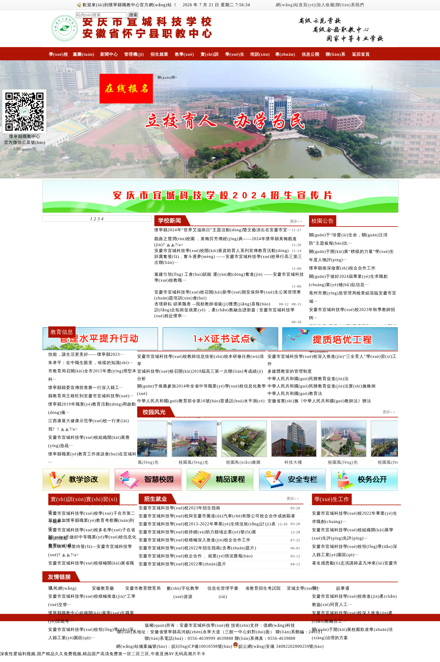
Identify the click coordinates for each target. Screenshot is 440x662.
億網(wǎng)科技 (279, 625)
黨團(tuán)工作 (84, 56)
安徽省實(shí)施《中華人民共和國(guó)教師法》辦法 (320, 401)
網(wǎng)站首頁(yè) (296, 5)
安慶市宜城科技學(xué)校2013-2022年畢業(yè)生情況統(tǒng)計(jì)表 (207, 524)
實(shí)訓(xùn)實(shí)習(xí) (209, 56)
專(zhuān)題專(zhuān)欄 (285, 56)
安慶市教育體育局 (143, 588)
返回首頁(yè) (361, 56)
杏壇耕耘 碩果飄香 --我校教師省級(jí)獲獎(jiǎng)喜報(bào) (212, 304)
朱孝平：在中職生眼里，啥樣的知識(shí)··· (90, 362)
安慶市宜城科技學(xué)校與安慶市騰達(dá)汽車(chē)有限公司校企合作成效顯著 (217, 516)
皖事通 (343, 588)
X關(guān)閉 (24, 149)
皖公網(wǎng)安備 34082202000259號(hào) (278, 646)
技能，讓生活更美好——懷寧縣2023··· (86, 354)
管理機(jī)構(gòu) (134, 56)
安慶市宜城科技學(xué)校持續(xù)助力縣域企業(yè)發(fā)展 (198, 532)
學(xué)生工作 (234, 56)
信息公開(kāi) (310, 56)
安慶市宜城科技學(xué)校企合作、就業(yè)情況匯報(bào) (196, 556)
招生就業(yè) (159, 56)
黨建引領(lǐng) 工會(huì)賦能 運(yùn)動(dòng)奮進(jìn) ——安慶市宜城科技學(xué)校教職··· (229, 277)
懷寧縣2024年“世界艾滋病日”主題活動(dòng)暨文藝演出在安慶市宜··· (223, 230)
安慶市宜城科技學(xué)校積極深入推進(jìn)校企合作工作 (195, 540)
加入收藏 (326, 5)
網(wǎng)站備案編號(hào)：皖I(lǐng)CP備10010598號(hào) (174, 646)
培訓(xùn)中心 (260, 56)
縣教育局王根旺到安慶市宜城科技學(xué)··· (91, 396)
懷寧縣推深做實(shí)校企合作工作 (342, 268)
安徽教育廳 (103, 588)
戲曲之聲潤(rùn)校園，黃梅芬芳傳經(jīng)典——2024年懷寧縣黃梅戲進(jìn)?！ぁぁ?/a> (228, 242)
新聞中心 (109, 54)
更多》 (129, 497)
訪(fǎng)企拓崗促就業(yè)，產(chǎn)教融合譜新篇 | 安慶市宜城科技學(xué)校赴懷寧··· (224, 313)
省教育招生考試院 (263, 588)
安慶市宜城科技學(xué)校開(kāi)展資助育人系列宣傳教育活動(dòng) (221, 250)
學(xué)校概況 (58, 56)
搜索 (133, 15)
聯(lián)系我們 (350, 5)
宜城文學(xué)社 (303, 588)
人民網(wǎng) (62, 588)
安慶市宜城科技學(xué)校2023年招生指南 (180, 508)
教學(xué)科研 (184, 56)
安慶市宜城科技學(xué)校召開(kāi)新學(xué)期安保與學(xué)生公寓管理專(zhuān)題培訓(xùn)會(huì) (227, 295)
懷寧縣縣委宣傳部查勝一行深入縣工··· (86, 387)
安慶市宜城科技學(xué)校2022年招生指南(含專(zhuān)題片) (198, 548)
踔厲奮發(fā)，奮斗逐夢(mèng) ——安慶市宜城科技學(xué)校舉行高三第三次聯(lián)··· (228, 259)
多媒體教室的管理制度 (290, 371)
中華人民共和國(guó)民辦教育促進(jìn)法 (308, 379)
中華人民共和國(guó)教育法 (295, 393)
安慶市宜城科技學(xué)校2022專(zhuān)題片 (182, 564)
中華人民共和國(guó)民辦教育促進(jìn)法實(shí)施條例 (322, 386)
